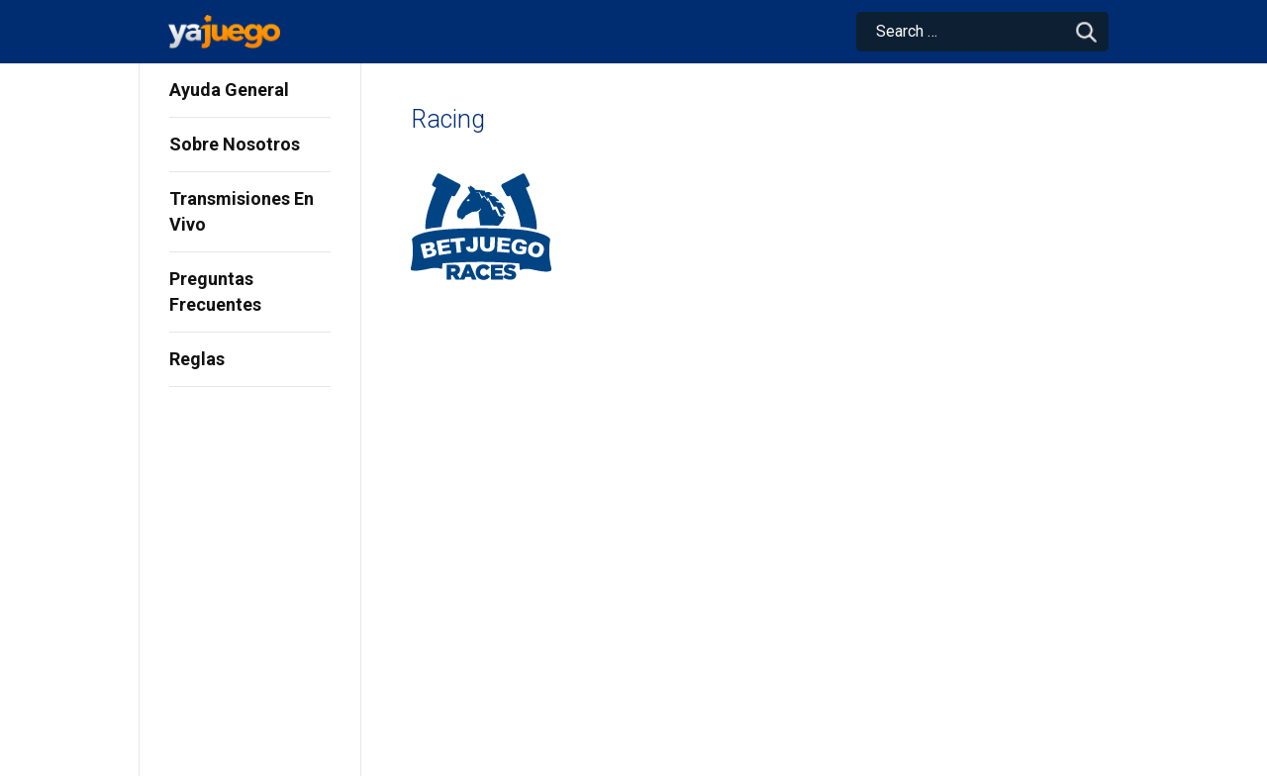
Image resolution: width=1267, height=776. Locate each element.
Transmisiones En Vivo (241, 211)
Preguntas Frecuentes (215, 291)
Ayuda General (229, 89)
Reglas (197, 358)
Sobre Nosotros (234, 144)
